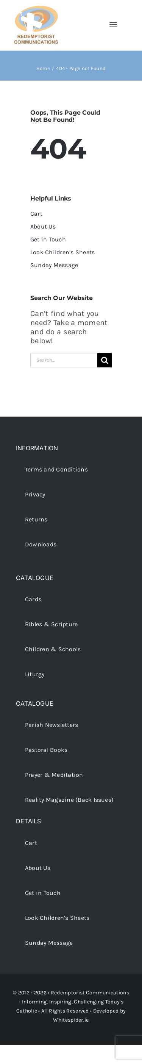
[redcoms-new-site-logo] (36, 9)
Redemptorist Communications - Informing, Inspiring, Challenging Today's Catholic (72, 1001)
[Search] (104, 360)
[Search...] (63, 360)
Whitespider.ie (71, 1020)
